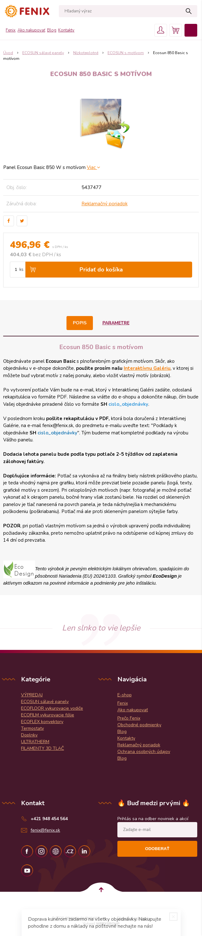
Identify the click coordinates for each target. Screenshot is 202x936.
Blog (51, 30)
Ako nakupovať (31, 30)
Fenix (11, 30)
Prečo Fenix (128, 718)
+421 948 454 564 (49, 819)
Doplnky (29, 735)
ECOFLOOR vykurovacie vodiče (52, 708)
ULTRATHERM (35, 742)
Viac (93, 167)
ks (21, 269)
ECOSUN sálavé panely (45, 702)
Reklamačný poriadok (104, 204)
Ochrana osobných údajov (143, 752)
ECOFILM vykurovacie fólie (47, 715)
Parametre (115, 323)
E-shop (124, 695)
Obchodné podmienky (139, 725)
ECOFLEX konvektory (42, 722)
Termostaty (32, 728)
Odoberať (157, 848)
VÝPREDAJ (32, 695)
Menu (191, 30)
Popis (80, 323)
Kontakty (66, 30)
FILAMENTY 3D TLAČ (42, 748)
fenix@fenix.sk (45, 830)
